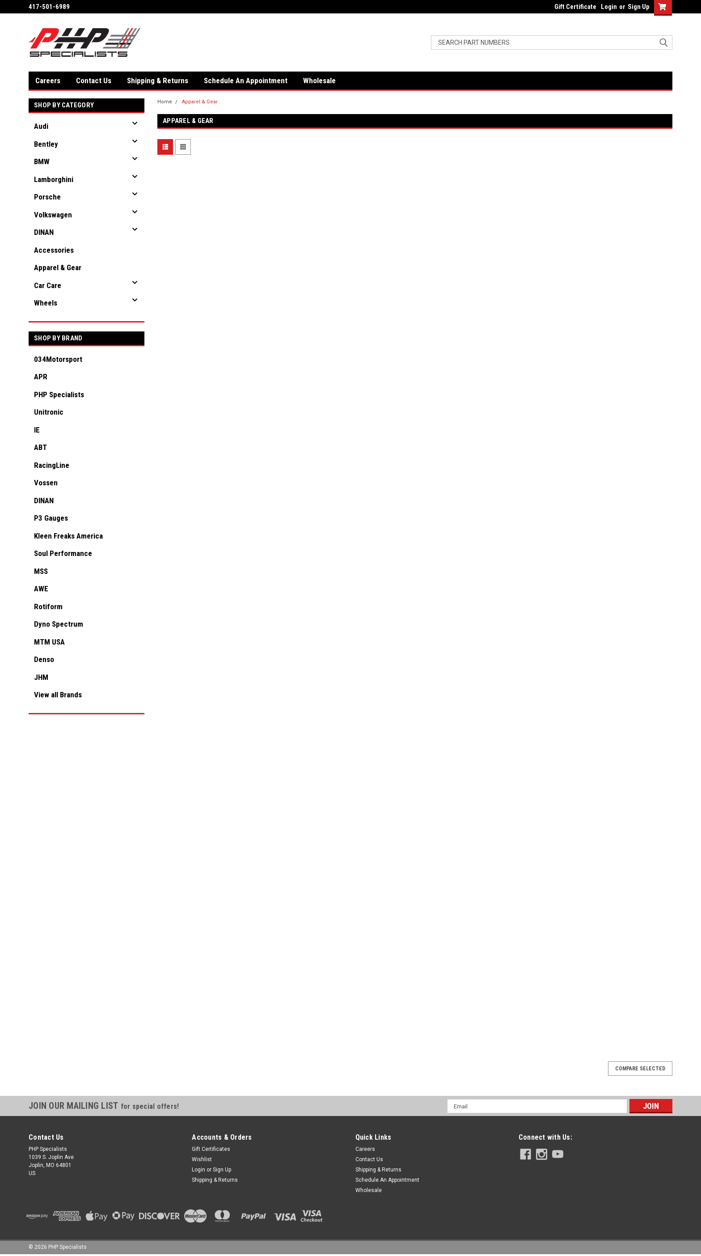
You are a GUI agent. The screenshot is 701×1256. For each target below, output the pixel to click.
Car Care (47, 285)
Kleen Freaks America (68, 535)
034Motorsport (58, 359)
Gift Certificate (575, 7)
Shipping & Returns (157, 80)
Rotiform (48, 606)
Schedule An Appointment (245, 80)
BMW (42, 161)
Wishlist (202, 1159)
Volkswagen (53, 214)
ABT (40, 447)
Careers (47, 80)
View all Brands (58, 694)
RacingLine (51, 465)
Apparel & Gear (57, 267)
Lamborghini (53, 179)
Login (609, 7)
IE (37, 429)
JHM (41, 677)
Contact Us (93, 80)
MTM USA (49, 641)
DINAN (44, 232)
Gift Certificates (211, 1149)
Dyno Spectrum (58, 624)
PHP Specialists (59, 394)
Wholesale (319, 80)
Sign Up (639, 7)
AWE (41, 588)
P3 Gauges (51, 517)
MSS (41, 571)
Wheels (45, 302)
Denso (44, 659)
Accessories (54, 250)
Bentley (46, 144)
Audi (41, 126)
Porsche (47, 196)
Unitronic (48, 411)
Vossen (46, 482)
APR (40, 376)
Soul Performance (63, 553)
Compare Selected (640, 1068)
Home (164, 102)
